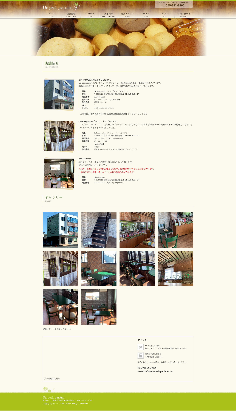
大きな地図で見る (52, 378)
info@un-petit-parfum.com (104, 108)
